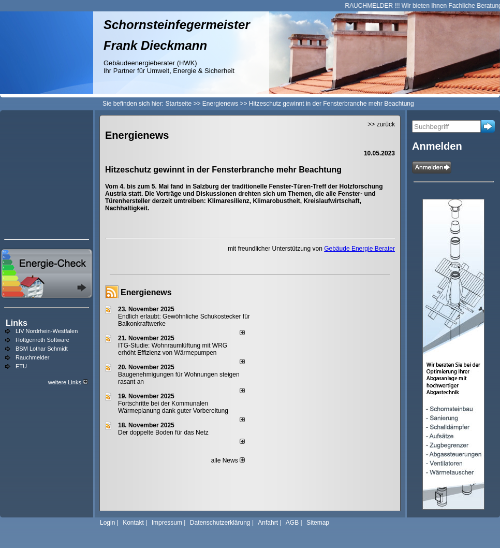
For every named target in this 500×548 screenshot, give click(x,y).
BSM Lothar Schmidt (42, 348)
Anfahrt (268, 522)
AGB (292, 522)
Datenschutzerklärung (220, 522)
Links (16, 323)
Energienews (146, 292)
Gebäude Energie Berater (359, 248)
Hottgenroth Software (42, 340)
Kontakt (133, 522)
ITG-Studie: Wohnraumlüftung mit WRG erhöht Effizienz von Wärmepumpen (172, 349)
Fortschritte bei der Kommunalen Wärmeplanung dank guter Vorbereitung (173, 407)
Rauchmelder (32, 357)
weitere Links (68, 382)
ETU (21, 366)
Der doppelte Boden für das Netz (163, 432)
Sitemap (317, 522)
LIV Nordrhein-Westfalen (47, 331)
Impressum (167, 522)
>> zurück (381, 124)
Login (107, 522)
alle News (228, 460)
